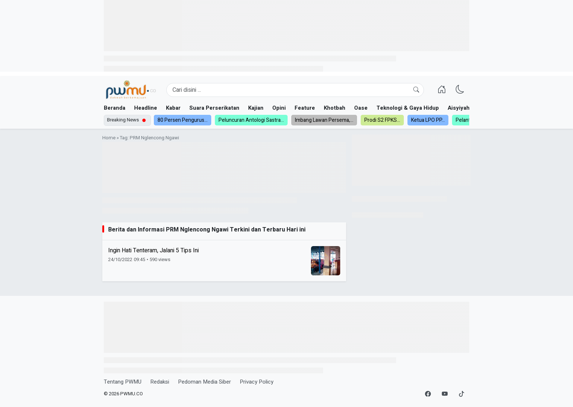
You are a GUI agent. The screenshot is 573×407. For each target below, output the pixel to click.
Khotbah (334, 108)
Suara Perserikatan (214, 108)
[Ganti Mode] (460, 90)
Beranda (114, 108)
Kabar (173, 108)
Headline (145, 108)
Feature (305, 108)
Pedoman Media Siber (204, 382)
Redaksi (159, 382)
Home (108, 138)
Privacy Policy (256, 382)
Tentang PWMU (122, 382)
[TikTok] (461, 394)
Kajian (255, 108)
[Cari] (416, 90)
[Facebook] (428, 394)
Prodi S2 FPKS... (382, 120)
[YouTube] (444, 394)
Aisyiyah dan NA (469, 108)
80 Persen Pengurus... (183, 120)
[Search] (295, 90)
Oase (361, 108)
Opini (279, 108)
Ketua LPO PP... (428, 120)
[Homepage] (131, 90)
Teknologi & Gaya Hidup (407, 108)
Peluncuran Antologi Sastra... (251, 120)
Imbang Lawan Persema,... (324, 120)
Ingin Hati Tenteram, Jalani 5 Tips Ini (153, 250)
